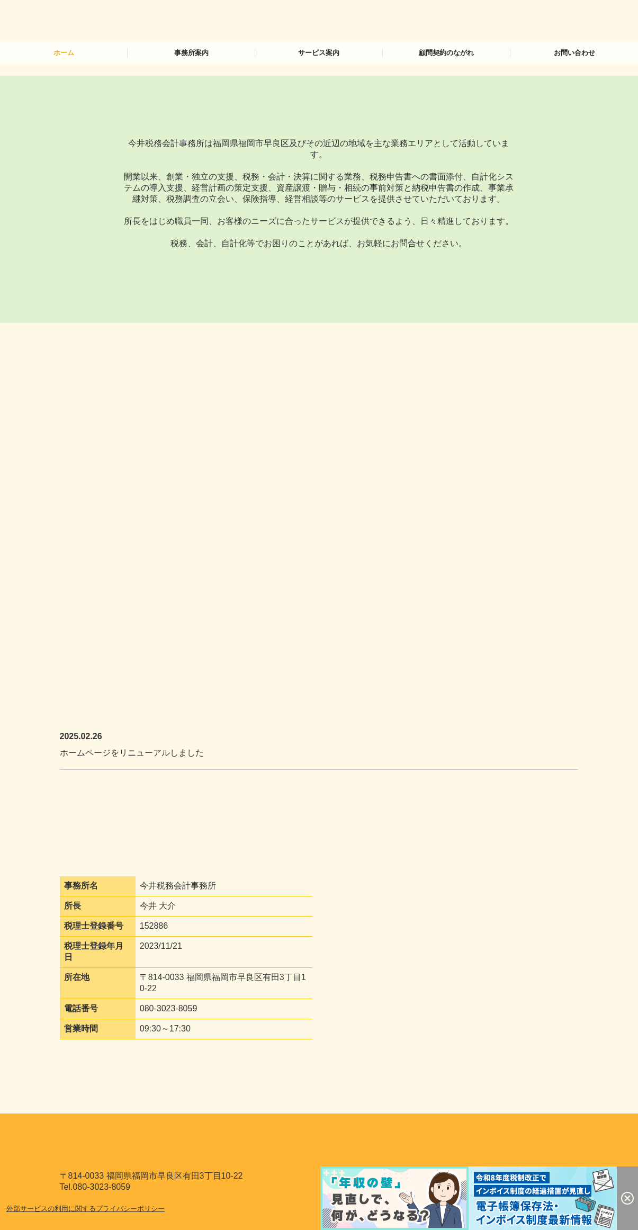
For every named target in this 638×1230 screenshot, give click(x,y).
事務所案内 (191, 53)
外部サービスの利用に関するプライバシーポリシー (85, 1209)
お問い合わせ (574, 53)
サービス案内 (318, 53)
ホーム (63, 53)
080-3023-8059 (168, 1008)
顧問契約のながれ (446, 53)
